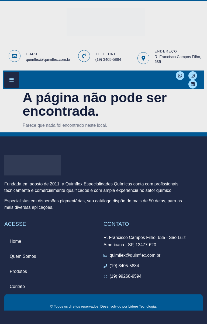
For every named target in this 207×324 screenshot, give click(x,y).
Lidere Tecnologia (142, 306)
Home (15, 241)
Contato (17, 286)
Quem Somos (23, 256)
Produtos (18, 271)
